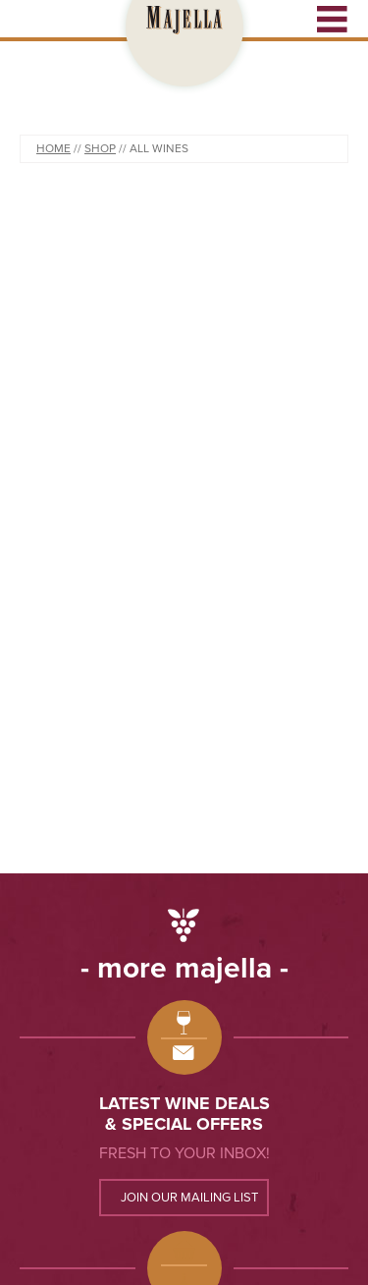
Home (53, 148)
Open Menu (332, 18)
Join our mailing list (189, 1197)
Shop (100, 148)
